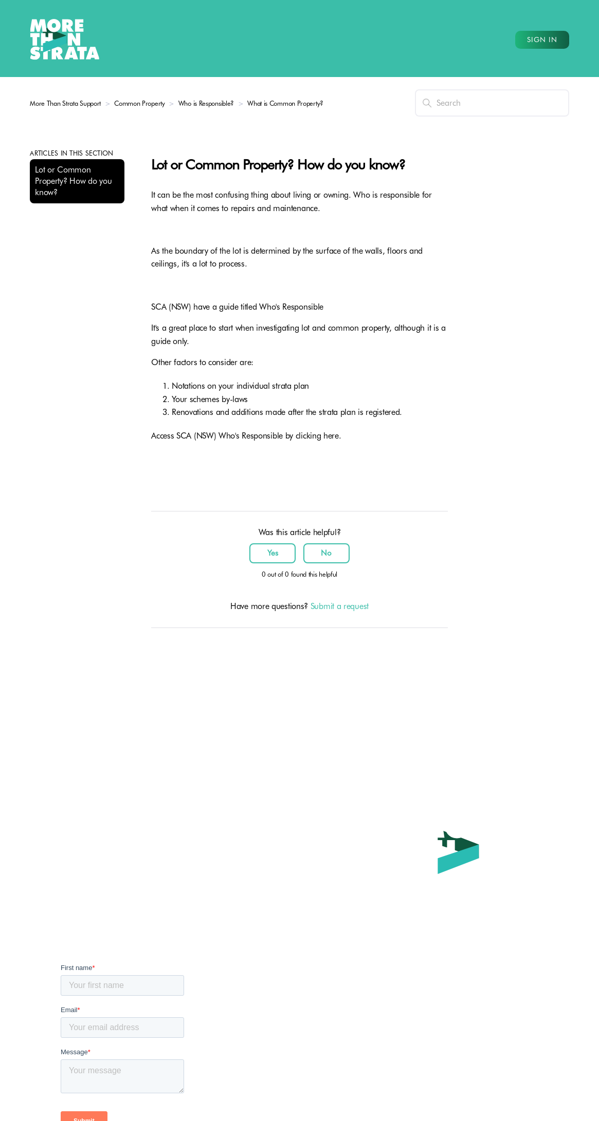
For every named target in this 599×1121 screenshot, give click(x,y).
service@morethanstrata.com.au (426, 1050)
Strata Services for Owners (240, 1030)
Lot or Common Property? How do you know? (73, 181)
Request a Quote (223, 1103)
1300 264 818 (392, 1009)
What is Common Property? (285, 103)
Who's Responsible (291, 307)
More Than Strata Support (65, 103)
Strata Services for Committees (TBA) (257, 1050)
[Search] (492, 103)
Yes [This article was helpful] (272, 553)
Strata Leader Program (233, 1009)
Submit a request (340, 606)
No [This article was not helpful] (326, 553)
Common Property (140, 103)
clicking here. (320, 436)
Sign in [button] (542, 39)
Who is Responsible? (207, 103)
